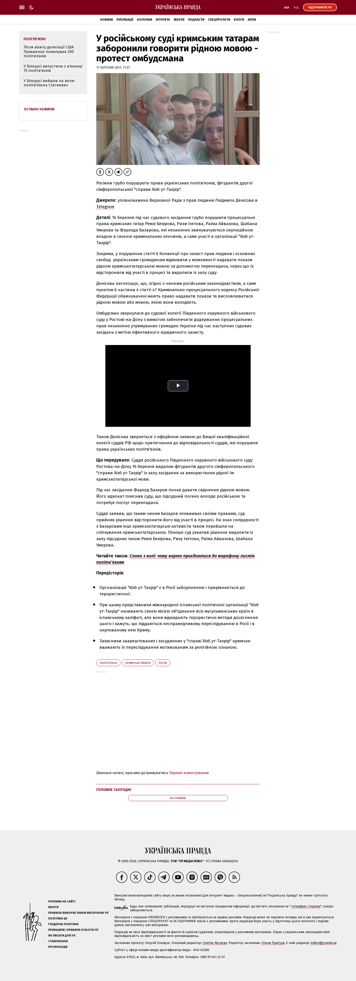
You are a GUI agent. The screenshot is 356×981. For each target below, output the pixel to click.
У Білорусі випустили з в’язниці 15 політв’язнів (53, 68)
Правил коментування (189, 773)
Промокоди (57, 947)
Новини (106, 20)
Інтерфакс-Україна (305, 906)
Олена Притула (273, 943)
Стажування (58, 941)
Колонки (144, 20)
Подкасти (196, 20)
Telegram (105, 206)
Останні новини (39, 109)
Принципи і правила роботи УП (73, 929)
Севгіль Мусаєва (215, 943)
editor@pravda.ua (323, 943)
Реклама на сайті (61, 901)
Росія (162, 663)
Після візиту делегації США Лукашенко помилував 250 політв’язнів (49, 51)
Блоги (239, 20)
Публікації (124, 20)
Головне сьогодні (113, 789)
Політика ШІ (57, 918)
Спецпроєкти (219, 20)
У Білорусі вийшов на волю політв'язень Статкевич (49, 83)
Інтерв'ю (163, 20)
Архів (252, 20)
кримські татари (137, 663)
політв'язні (108, 663)
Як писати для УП (61, 935)
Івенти (179, 20)
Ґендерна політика (63, 924)
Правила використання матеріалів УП (78, 912)
